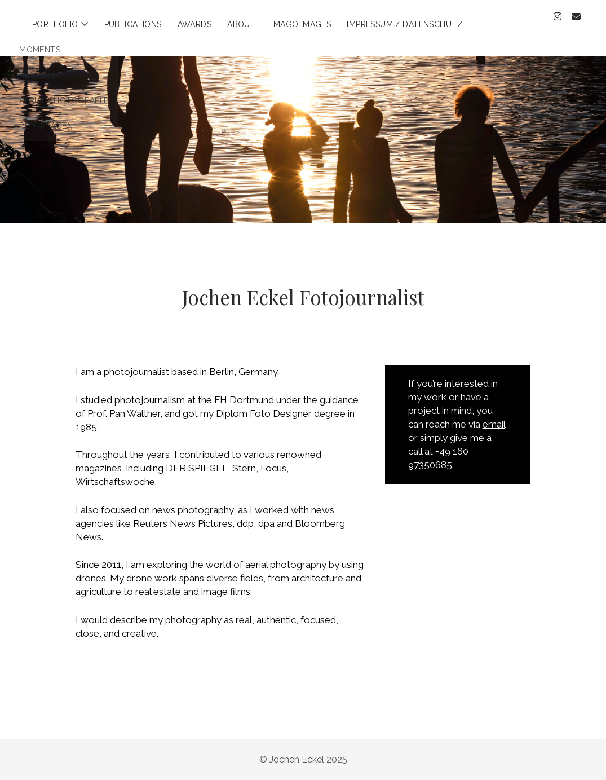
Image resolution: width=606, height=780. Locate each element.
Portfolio (55, 24)
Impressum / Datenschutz (405, 24)
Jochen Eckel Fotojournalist (303, 297)
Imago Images (301, 24)
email (494, 424)
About (241, 24)
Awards (195, 24)
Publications (133, 24)
